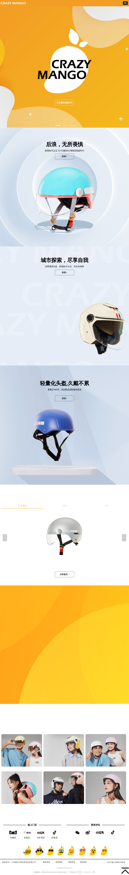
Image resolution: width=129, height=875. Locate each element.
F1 (106, 505)
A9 (64, 505)
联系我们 (83, 862)
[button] (125, 3)
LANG (22, 505)
